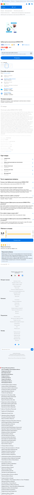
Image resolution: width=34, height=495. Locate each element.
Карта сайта (17, 296)
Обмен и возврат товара (17, 284)
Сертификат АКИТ (17, 292)
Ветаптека (17, 340)
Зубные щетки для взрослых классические (21, 12)
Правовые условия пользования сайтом (17, 354)
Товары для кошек (17, 331)
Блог (17, 326)
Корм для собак (17, 337)
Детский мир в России (12, 358)
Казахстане (19, 358)
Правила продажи (17, 286)
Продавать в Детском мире (17, 282)
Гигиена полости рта (5, 12)
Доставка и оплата (17, 281)
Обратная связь (17, 294)
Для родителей (8, 10)
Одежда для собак (17, 338)
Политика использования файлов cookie (17, 291)
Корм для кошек (17, 333)
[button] (14, 7)
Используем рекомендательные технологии (17, 355)
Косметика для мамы (18, 10)
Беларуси (24, 358)
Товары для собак (17, 335)
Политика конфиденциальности (17, 289)
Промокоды (17, 287)
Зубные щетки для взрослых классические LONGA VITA (13, 14)
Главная (2, 10)
